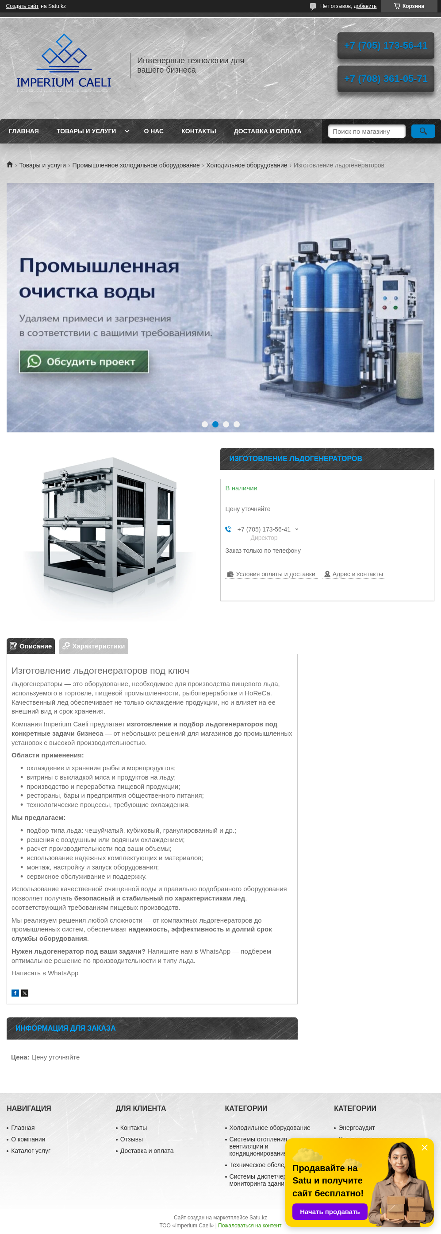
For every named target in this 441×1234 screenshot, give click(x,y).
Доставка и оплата (268, 131)
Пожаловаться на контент (249, 1225)
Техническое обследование (269, 1164)
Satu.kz (258, 1218)
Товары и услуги (86, 131)
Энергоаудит (356, 1127)
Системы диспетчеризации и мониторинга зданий (271, 1180)
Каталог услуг (30, 1150)
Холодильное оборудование (246, 165)
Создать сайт (22, 6)
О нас (154, 131)
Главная (24, 131)
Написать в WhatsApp (45, 973)
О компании (28, 1139)
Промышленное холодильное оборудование (136, 165)
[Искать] (423, 131)
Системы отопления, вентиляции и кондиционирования (259, 1146)
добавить (365, 6)
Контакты (198, 131)
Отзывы (131, 1139)
